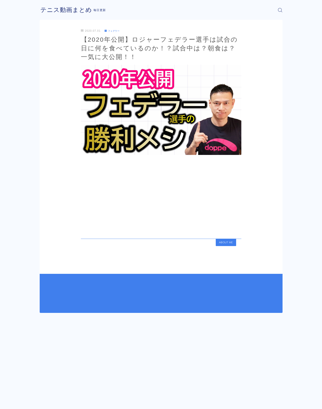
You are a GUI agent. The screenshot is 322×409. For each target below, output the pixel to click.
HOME (44, 389)
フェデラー (114, 30)
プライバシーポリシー (76, 402)
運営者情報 (47, 402)
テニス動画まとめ (67, 10)
